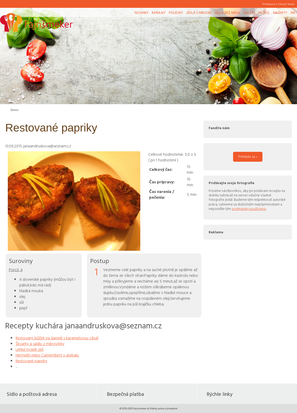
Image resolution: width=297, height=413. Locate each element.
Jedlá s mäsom (198, 12)
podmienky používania (249, 208)
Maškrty (280, 12)
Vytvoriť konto (286, 4)
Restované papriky (31, 361)
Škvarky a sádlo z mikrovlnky (40, 343)
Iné (293, 12)
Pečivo (264, 12)
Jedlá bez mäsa (227, 12)
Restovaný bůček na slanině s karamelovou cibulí (57, 338)
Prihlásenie (268, 4)
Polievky (176, 12)
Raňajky (159, 12)
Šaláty (249, 12)
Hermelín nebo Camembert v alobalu (47, 355)
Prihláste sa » (247, 156)
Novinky (141, 12)
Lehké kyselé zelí (29, 349)
